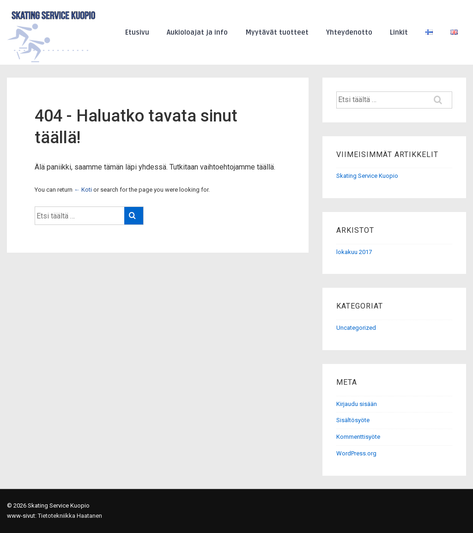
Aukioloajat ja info (197, 32)
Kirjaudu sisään (356, 403)
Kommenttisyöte (358, 436)
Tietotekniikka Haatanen (70, 515)
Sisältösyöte (353, 420)
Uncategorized (356, 327)
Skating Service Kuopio (367, 175)
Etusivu (137, 32)
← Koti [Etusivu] (83, 189)
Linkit (399, 32)
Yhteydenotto (349, 32)
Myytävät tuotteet (277, 32)
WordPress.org (356, 453)
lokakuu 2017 (354, 251)
